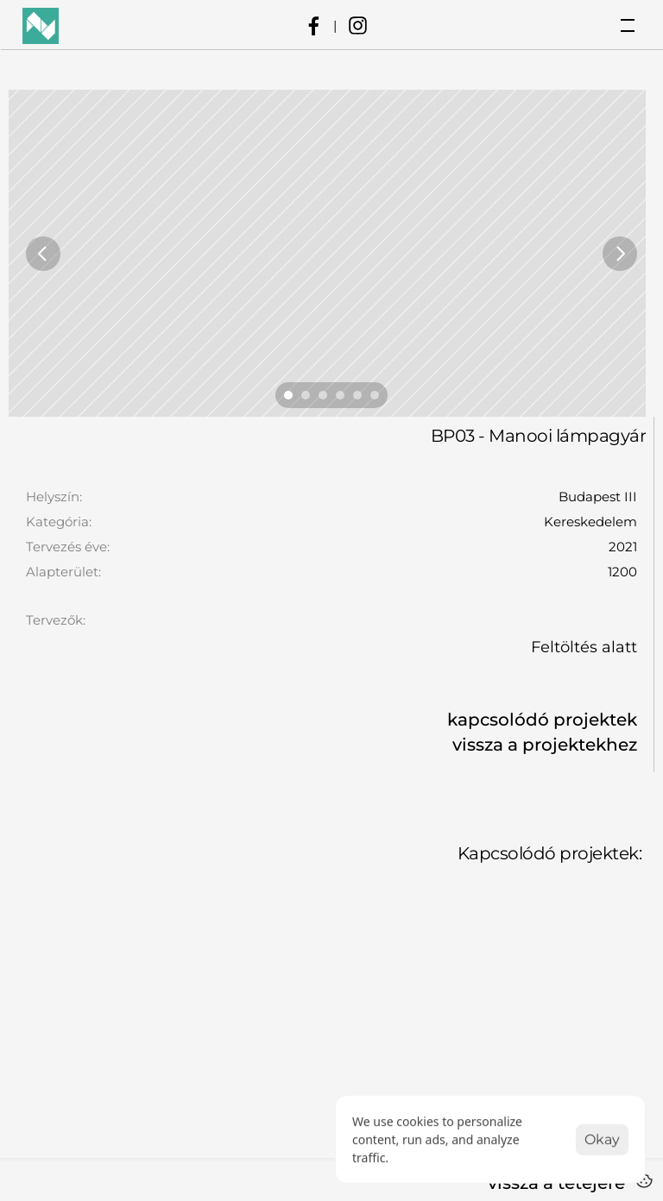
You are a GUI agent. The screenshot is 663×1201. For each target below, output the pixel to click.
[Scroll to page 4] (340, 395)
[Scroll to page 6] (377, 395)
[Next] (620, 253)
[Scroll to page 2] (305, 395)
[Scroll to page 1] (286, 395)
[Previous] (43, 253)
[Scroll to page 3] (323, 395)
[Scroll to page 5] (357, 395)
